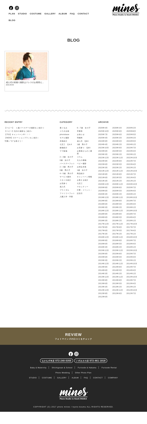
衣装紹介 (63, 141)
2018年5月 (117, 217)
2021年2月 (117, 181)
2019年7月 (131, 201)
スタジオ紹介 (65, 180)
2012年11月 (117, 290)
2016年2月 (117, 247)
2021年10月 (131, 171)
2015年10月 (131, 250)
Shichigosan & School (62, 368)
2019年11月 (117, 197)
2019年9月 (103, 201)
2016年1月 (131, 247)
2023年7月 (131, 148)
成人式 (62, 187)
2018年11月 (117, 211)
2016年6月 (103, 244)
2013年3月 (103, 287)
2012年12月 (103, 290)
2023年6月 (103, 151)
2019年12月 (103, 197)
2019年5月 (117, 204)
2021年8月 (117, 174)
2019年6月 (103, 204)
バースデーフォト (67, 164)
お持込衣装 (81, 167)
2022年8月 (117, 161)
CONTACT (83, 13)
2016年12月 (103, 237)
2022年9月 (103, 161)
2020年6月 (103, 191)
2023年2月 (117, 154)
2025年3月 (117, 138)
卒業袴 (80, 131)
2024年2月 (117, 144)
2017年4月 (131, 230)
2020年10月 (131, 184)
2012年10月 (131, 290)
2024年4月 (103, 144)
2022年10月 (131, 158)
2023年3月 (103, 154)
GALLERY (50, 13)
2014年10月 (131, 264)
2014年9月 (103, 267)
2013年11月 (117, 277)
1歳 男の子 (82, 144)
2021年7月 (131, 174)
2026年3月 (117, 128)
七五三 (80, 183)
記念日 (80, 193)
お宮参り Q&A (84, 148)
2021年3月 (103, 181)
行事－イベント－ (84, 190)
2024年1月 (131, 144)
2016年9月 (103, 240)
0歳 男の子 (65, 170)
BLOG (12, 20)
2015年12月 (103, 250)
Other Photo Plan (83, 373)
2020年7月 (131, 187)
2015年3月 (103, 260)
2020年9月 (103, 187)
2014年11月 (117, 264)
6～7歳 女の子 (84, 128)
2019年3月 (103, 207)
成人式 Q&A (83, 141)
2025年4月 (103, 138)
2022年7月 (131, 161)
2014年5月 (117, 270)
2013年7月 (131, 280)
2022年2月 (117, 168)
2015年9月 (103, 254)
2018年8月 (117, 214)
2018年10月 (131, 211)
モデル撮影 (64, 138)
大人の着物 (81, 160)
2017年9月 (103, 227)
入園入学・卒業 (66, 197)
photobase (64, 134)
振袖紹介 (63, 148)
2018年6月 (103, 217)
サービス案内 (65, 177)
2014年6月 (103, 270)
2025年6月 (117, 134)
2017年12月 (103, 224)
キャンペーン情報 (84, 177)
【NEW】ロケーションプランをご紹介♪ (22, 138)
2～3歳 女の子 (66, 157)
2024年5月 (131, 141)
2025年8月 (131, 131)
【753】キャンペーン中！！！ (18, 134)
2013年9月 (103, 280)
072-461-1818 (91, 361)
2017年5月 (117, 230)
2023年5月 (117, 151)
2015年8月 (117, 254)
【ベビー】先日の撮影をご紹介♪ (18, 131)
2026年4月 (103, 128)
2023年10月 (103, 148)
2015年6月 (103, 257)
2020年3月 (103, 194)
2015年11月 (117, 250)
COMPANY (113, 378)
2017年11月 (117, 224)
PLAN (12, 13)
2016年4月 (131, 244)
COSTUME (36, 13)
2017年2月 (117, 234)
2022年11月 (117, 158)
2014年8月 (117, 267)
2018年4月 (131, 217)
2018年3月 (103, 221)
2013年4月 (131, 283)
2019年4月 (131, 204)
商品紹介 (81, 173)
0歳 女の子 (65, 160)
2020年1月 (131, 194)
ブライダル (64, 190)
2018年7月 (131, 214)
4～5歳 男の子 (66, 173)
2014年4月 (131, 270)
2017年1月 (131, 234)
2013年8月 (117, 280)
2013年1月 (131, 287)
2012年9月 (103, 293)
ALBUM (63, 13)
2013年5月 (117, 283)
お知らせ (81, 134)
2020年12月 (103, 184)
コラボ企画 (64, 131)
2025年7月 (103, 134)
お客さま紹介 (82, 180)
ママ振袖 (63, 151)
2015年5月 (117, 257)
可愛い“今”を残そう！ (14, 141)
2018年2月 (117, 221)
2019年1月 (131, 207)
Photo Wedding (63, 373)
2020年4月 (131, 191)
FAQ (72, 13)
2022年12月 (103, 158)
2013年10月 (131, 277)
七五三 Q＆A (66, 144)
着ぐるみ (63, 128)
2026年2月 (131, 128)
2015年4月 (131, 257)
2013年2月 (117, 287)
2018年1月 (131, 221)
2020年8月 (117, 187)
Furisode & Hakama (87, 368)
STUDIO (22, 13)
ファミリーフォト (67, 193)
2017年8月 (117, 227)
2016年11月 (117, 237)
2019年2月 (117, 207)
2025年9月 (117, 131)
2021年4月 (131, 178)
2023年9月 (117, 148)
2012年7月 (131, 293)
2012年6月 (103, 297)
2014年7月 (131, 267)
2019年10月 (131, 197)
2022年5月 (117, 164)
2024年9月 (103, 141)
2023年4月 (131, 151)
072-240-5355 (56, 361)
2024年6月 (117, 141)
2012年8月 (117, 293)
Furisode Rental (109, 368)
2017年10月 (131, 224)
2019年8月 (117, 201)
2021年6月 (103, 178)
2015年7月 (131, 254)
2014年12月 (103, 264)
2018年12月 (103, 211)
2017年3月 (103, 234)
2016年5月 (117, 244)
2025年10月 (103, 131)
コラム (80, 157)
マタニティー (82, 187)
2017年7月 (131, 227)
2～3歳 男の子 (66, 167)
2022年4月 (131, 164)
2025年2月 (131, 138)
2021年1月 (131, 181)
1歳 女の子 (82, 170)
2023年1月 (131, 154)
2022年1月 (131, 168)
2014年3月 (103, 274)
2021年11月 (117, 171)
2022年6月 (103, 164)
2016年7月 (131, 240)
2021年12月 (103, 171)
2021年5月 (117, 178)
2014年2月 (117, 274)
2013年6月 (103, 283)
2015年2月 (117, 260)
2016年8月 (117, 240)
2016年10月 (131, 237)
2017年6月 (103, 230)
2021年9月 (103, 174)
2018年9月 (103, 214)
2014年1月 (131, 274)
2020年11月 (117, 184)
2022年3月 (103, 168)
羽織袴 (80, 138)
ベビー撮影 (81, 164)
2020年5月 (117, 191)
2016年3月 (103, 247)
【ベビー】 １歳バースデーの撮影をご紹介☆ (24, 128)
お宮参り (63, 183)
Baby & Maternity (38, 368)
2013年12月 (103, 277)
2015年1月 (131, 260)
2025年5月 (131, 134)
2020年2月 (117, 194)
